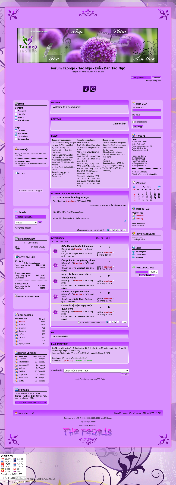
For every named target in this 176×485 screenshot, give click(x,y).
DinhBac (22, 371)
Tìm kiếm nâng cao (153, 81)
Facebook (139, 257)
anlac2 (21, 381)
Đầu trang (125, 221)
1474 (43, 325)
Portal (20, 413)
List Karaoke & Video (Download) (60, 175)
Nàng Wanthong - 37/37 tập (113, 163)
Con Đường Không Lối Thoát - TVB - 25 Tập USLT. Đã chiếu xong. (89, 183)
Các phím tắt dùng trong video (114, 145)
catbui (21, 341)
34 (124, 230)
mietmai (22, 325)
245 (43, 337)
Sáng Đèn (106, 161)
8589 (43, 322)
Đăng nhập (139, 104)
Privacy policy (23, 139)
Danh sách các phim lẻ (61, 172)
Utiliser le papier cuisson (111, 152)
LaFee (21, 334)
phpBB (76, 418)
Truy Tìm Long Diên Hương (113, 166)
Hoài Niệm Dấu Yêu (85, 174)
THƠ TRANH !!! (83, 143)
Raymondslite (24, 362)
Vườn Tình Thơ (83, 161)
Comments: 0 (68, 218)
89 (44, 344)
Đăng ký (21, 117)
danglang (22, 331)
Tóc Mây (22, 337)
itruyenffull (23, 374)
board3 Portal (79, 379)
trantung (139, 219)
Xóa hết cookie (135, 413)
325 (43, 331)
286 (43, 334)
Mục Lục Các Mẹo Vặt (60, 148)
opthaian (22, 368)
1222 (124, 322)
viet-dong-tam (141, 252)
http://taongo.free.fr (88, 422)
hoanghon (23, 328)
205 (43, 341)
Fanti (104, 159)
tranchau (22, 322)
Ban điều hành (23, 120)
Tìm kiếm (21, 114)
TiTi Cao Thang (31, 243)
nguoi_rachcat (24, 344)
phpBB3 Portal (99, 379)
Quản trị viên (67, 361)
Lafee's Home (141, 254)
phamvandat (23, 378)
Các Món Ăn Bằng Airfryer (114, 205)
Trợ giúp (21, 130)
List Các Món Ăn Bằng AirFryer (64, 143)
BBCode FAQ (23, 133)
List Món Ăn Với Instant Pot (62, 145)
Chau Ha (22, 359)
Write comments (82, 218)
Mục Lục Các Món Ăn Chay (62, 155)
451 (43, 328)
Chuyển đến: (56, 370)
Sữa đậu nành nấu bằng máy (113, 143)
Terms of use (23, 136)
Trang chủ (22, 111)
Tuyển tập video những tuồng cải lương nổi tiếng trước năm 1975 (88, 147)
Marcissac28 (24, 365)
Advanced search (23, 228)
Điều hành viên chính (83, 361)
